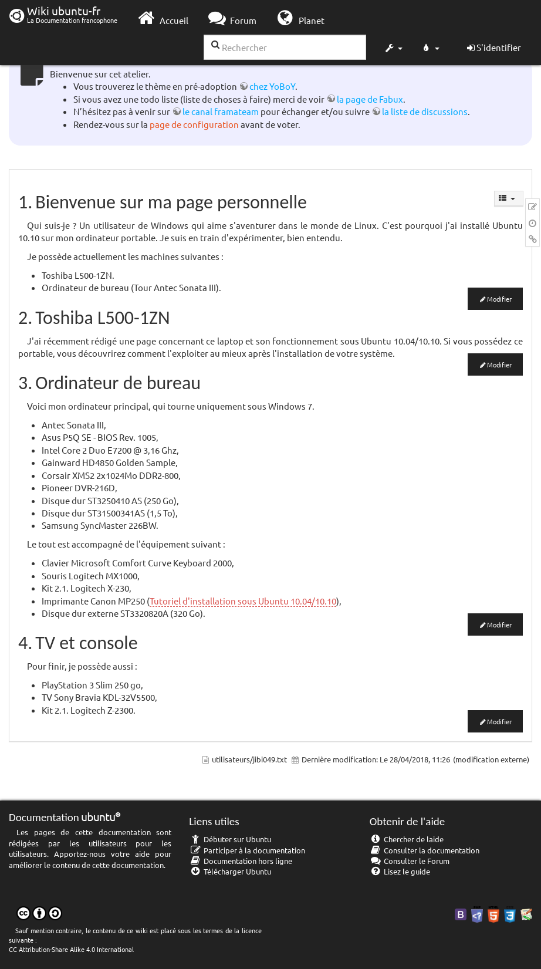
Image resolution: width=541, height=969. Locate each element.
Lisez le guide (400, 871)
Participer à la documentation (247, 850)
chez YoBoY (272, 86)
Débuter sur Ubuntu (230, 839)
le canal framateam (220, 111)
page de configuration (194, 124)
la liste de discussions (425, 111)
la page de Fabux (370, 98)
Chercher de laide (407, 839)
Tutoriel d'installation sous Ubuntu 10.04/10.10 (243, 600)
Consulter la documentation (425, 850)
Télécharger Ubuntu (230, 871)
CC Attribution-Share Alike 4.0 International (71, 949)
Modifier (499, 298)
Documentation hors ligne (240, 861)
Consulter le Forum (410, 861)
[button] (393, 49)
